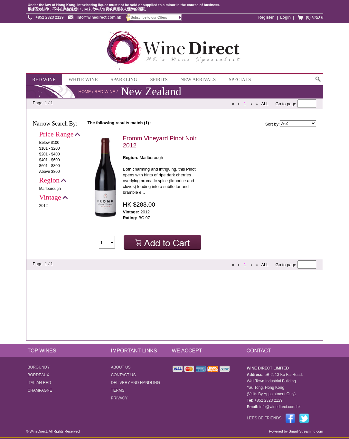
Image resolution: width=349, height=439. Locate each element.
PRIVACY (119, 398)
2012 (43, 205)
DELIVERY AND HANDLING (135, 382)
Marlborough (50, 188)
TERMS (118, 390)
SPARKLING (124, 79)
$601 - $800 (49, 165)
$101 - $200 (49, 148)
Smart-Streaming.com (305, 431)
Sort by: (272, 124)
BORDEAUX (38, 375)
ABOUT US (121, 367)
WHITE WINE (83, 79)
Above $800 (49, 171)
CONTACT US (123, 375)
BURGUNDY (39, 367)
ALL (265, 103)
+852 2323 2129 (49, 17)
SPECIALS (240, 79)
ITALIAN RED (39, 382)
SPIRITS (158, 79)
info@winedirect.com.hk (99, 17)
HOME (85, 91)
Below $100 (49, 142)
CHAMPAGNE (40, 390)
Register (266, 17)
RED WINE (44, 79)
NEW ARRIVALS (198, 79)
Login (285, 17)
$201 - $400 (49, 154)
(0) (314, 17)
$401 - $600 (49, 160)
